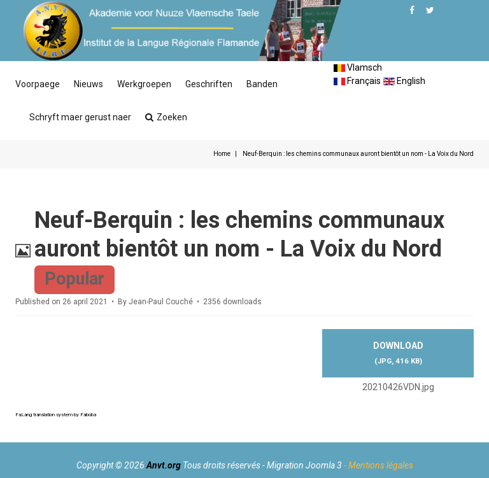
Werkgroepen (144, 84)
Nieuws (88, 84)
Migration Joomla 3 (304, 465)
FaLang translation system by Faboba (55, 415)
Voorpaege (37, 84)
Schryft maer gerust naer (80, 117)
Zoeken (166, 117)
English (404, 81)
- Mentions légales (378, 465)
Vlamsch (358, 67)
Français (357, 81)
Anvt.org (163, 465)
